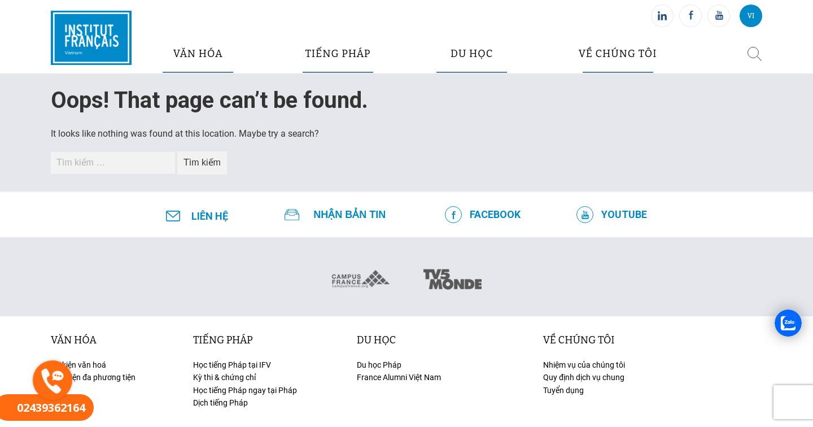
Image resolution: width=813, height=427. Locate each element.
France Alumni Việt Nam (399, 377)
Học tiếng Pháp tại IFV (232, 364)
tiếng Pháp (223, 340)
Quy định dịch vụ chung (583, 377)
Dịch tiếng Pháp (220, 402)
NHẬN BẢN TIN (349, 214)
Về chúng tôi (618, 53)
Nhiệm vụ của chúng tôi (584, 364)
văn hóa (198, 53)
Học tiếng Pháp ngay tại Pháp (245, 390)
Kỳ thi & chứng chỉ (224, 377)
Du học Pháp (379, 364)
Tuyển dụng (563, 390)
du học (472, 53)
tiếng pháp (338, 53)
